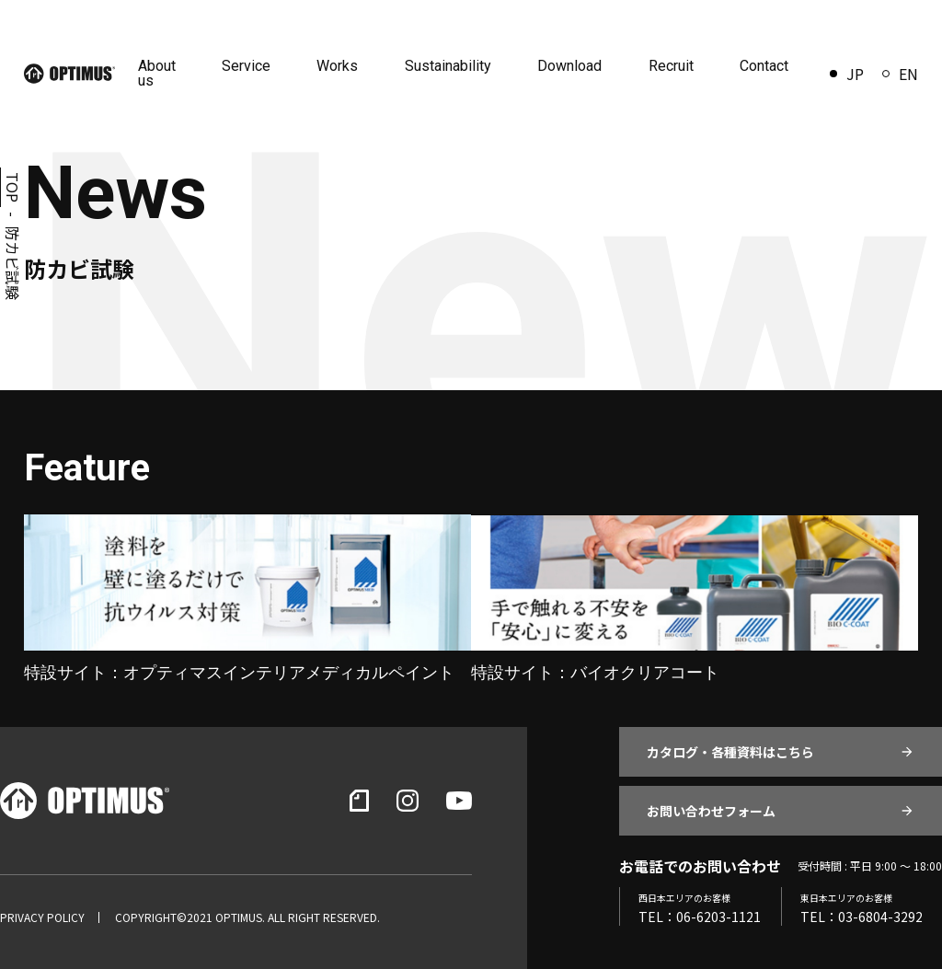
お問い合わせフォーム (711, 811)
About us (159, 73)
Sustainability (449, 66)
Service (248, 66)
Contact (764, 66)
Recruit (671, 66)
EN (900, 73)
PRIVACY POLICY (42, 917)
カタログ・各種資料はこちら (730, 752)
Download (570, 66)
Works (339, 66)
